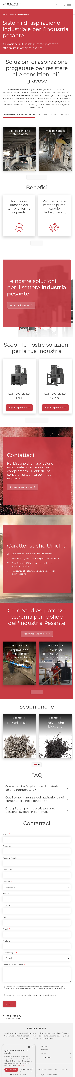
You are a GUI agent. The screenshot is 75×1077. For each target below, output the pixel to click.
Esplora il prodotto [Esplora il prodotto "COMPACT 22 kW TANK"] (18, 407)
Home (5, 14)
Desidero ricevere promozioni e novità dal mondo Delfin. (31, 999)
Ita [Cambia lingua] (56, 4)
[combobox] (29, 1051)
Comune (6, 909)
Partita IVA (7, 874)
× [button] (32, 1051)
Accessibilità (61, 1073)
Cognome (7, 850)
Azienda (44, 1050)
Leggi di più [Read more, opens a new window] (20, 1069)
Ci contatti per (9, 957)
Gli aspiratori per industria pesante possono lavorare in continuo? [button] (32, 813)
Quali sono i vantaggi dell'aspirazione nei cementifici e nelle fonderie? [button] (34, 801)
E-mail (5, 933)
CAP (4, 921)
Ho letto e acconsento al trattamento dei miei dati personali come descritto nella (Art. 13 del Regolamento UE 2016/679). (36, 991)
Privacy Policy (25, 992)
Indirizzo (6, 897)
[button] (69, 4)
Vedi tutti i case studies (35, 634)
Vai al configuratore (19, 305)
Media (43, 1057)
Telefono (6, 945)
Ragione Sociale (10, 862)
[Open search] (63, 4)
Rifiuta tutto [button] (26, 1073)
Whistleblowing (45, 1073)
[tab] (19, 115)
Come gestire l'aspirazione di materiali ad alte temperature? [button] (29, 788)
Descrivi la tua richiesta (13, 968)
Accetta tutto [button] (11, 1073)
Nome (5, 838)
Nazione (6, 885)
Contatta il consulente (21, 487)
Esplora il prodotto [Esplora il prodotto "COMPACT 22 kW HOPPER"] (54, 407)
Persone (44, 1053)
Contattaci (46, 1061)
